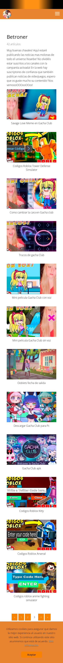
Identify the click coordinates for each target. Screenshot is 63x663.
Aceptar (31, 654)
